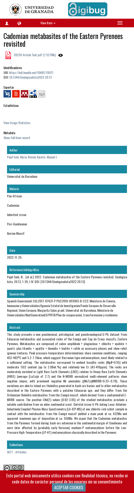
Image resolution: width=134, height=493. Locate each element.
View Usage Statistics (17, 122)
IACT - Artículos (16, 451)
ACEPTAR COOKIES (68, 487)
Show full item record (17, 137)
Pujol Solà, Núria (16, 156)
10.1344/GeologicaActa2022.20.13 (30, 77)
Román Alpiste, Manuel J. (43, 156)
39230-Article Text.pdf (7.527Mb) (34, 54)
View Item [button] (47, 22)
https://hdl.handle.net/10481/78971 (31, 72)
